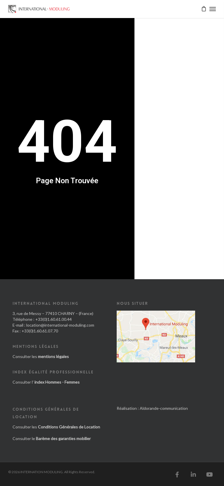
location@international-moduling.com (60, 325)
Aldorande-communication (164, 408)
